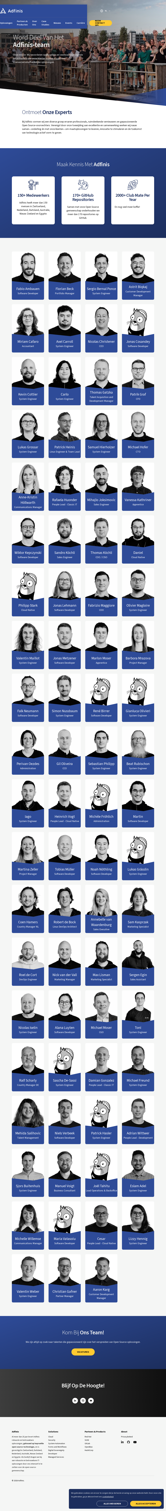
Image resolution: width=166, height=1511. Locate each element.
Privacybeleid (127, 1436)
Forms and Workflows (57, 1447)
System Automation (56, 1443)
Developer (52, 1453)
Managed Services (56, 1457)
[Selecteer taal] (141, 11)
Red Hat (88, 1436)
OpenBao (89, 1447)
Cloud (50, 1436)
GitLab (87, 1443)
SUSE (87, 1440)
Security (51, 1440)
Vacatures (83, 1352)
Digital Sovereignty (56, 1450)
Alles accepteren (146, 1503)
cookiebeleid (107, 1496)
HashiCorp (89, 1450)
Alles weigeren (112, 1503)
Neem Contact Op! (131, 23)
